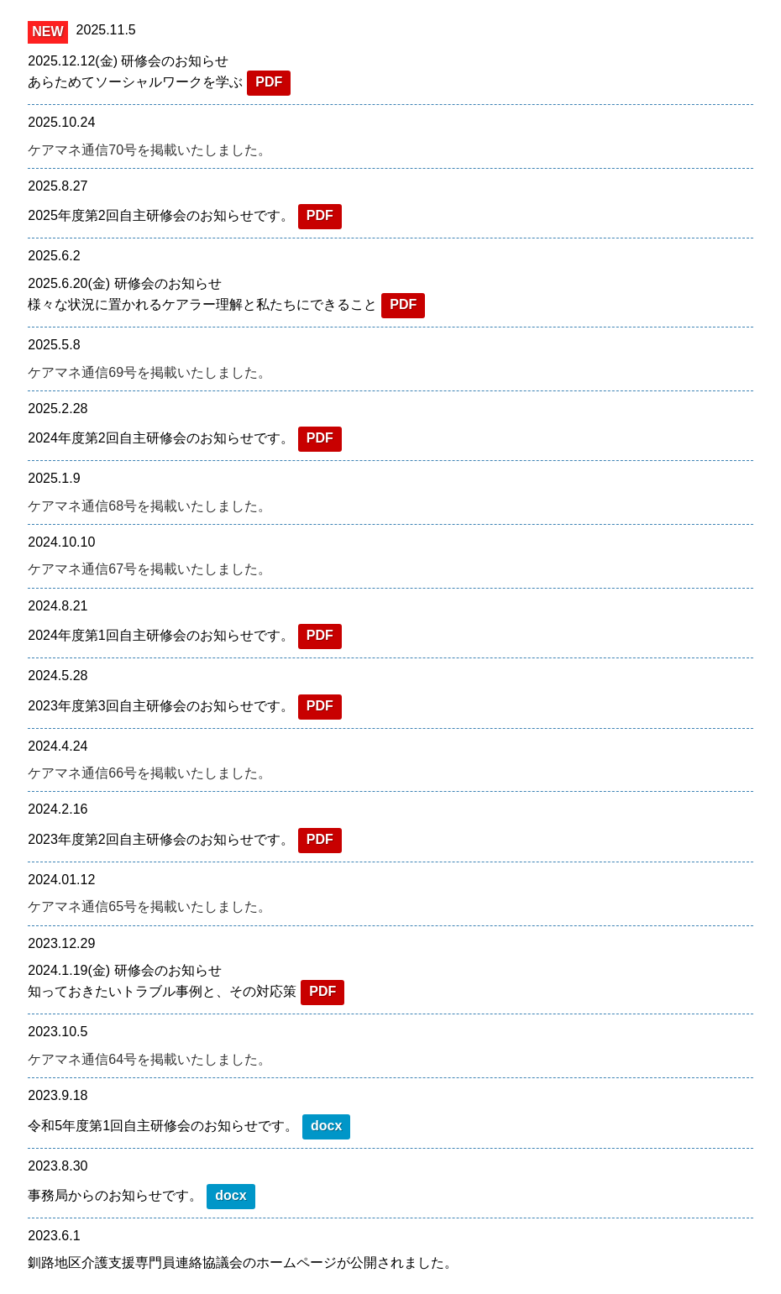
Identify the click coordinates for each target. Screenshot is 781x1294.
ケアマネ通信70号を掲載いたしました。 (149, 150)
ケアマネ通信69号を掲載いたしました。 (149, 372)
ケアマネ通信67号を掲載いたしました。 (149, 569)
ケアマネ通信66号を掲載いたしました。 (149, 773)
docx (326, 1125)
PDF (268, 82)
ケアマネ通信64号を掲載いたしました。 (149, 1059)
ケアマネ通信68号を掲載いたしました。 (149, 506)
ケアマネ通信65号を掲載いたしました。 (149, 906)
